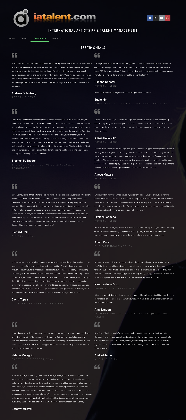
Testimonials (39, 38)
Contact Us (57, 38)
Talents (24, 38)
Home (12, 38)
